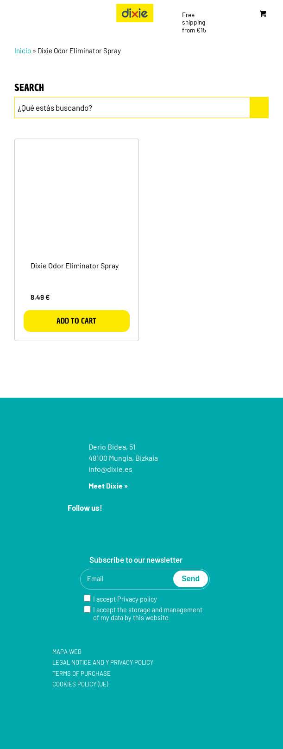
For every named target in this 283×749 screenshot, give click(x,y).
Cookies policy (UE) (80, 684)
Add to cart (76, 321)
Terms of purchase (81, 673)
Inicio (22, 50)
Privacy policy (137, 599)
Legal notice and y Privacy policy (102, 662)
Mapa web (67, 651)
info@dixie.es (110, 468)
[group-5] (134, 13)
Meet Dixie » (108, 485)
